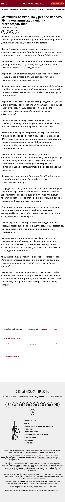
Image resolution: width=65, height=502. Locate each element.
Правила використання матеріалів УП (38, 426)
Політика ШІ (28, 429)
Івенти (40, 10)
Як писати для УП (30, 437)
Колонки (23, 10)
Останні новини (11, 357)
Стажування (28, 440)
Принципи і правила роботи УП (36, 434)
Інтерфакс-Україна (45, 458)
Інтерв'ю (32, 10)
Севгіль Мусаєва (54, 481)
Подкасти (49, 10)
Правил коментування (47, 329)
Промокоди (28, 443)
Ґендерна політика (31, 432)
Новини (5, 10)
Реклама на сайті (30, 421)
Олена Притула (28, 483)
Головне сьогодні (11, 338)
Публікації (14, 10)
